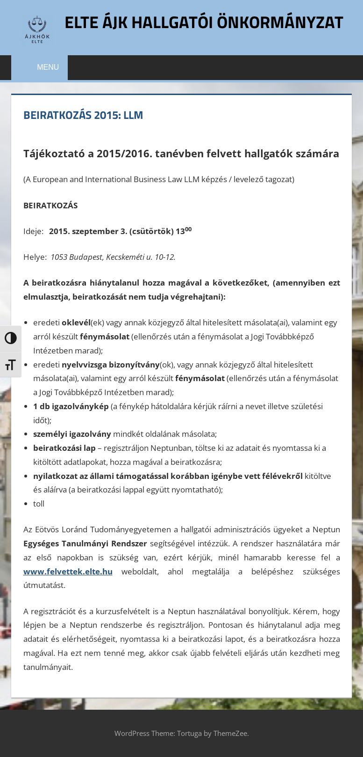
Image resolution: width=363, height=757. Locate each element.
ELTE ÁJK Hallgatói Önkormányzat (203, 22)
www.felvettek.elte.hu (68, 571)
